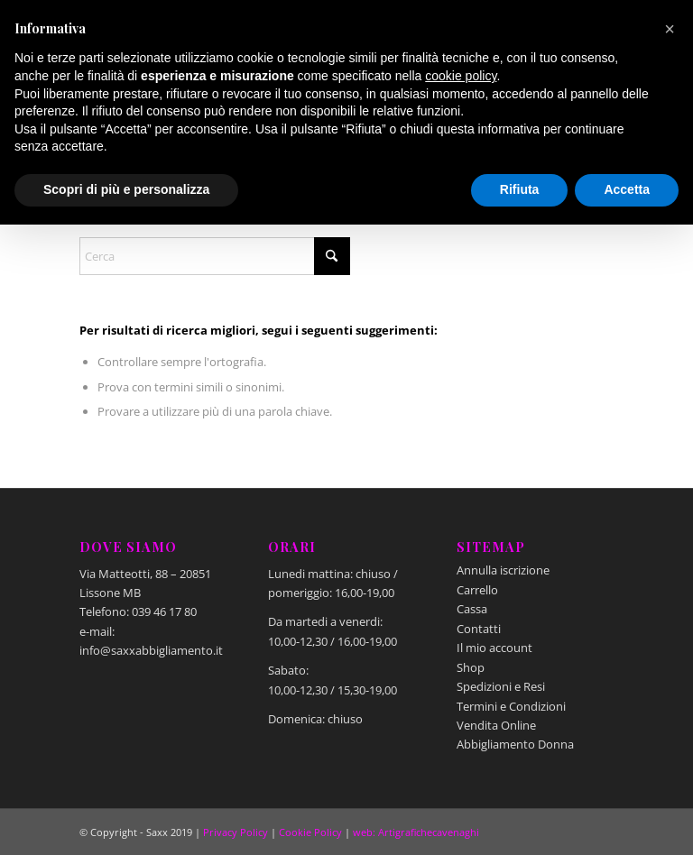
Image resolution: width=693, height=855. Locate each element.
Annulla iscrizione (503, 570)
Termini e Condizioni (511, 706)
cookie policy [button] (460, 76)
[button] (669, 28)
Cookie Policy (310, 832)
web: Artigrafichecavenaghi (416, 832)
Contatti (479, 629)
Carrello (477, 590)
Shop (471, 667)
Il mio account (494, 647)
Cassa (472, 609)
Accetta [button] (627, 189)
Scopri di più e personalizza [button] (126, 189)
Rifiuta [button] (520, 189)
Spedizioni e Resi (501, 686)
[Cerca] (214, 256)
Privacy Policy (235, 832)
